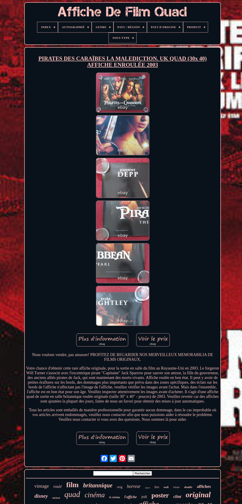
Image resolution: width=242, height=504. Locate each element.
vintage (41, 486)
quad (72, 494)
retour (176, 487)
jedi (144, 497)
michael (56, 498)
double (188, 487)
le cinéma (114, 497)
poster (160, 495)
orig (119, 487)
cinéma (95, 495)
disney (41, 496)
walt (166, 487)
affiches (204, 486)
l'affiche (130, 497)
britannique (98, 485)
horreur (134, 486)
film (72, 485)
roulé (57, 486)
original (198, 495)
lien (156, 487)
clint (177, 496)
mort (147, 487)
